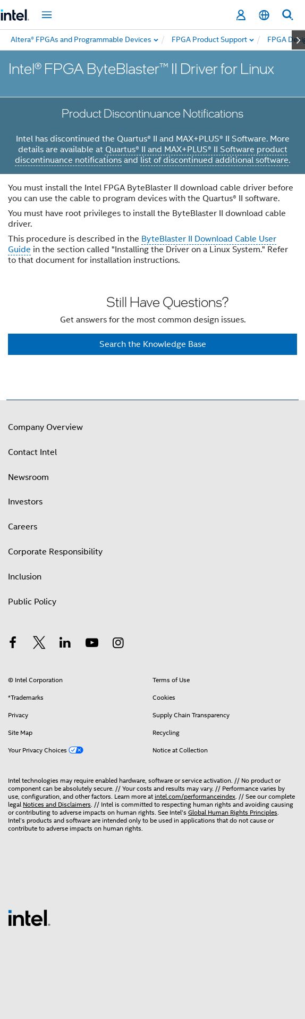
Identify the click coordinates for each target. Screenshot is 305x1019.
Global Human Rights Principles (232, 812)
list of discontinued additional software (214, 160)
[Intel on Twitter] (39, 644)
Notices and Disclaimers (57, 804)
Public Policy (32, 602)
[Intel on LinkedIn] (65, 644)
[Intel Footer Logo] (29, 917)
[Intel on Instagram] (118, 644)
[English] (264, 15)
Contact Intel (32, 452)
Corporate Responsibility (55, 551)
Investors (25, 501)
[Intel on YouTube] (92, 644)
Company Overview (45, 427)
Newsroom (28, 477)
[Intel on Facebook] (13, 644)
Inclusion (24, 576)
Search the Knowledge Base (152, 344)
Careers (22, 526)
